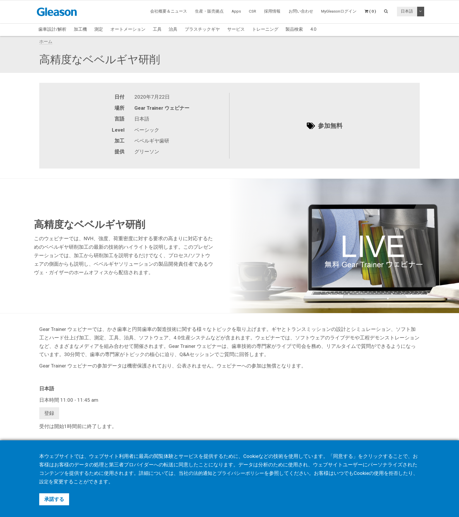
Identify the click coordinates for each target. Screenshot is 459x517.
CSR (252, 11)
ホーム (45, 41)
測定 (98, 29)
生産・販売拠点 (209, 11)
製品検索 (294, 29)
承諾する (54, 499)
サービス (236, 29)
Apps (236, 11)
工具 (157, 29)
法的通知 (203, 473)
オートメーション (127, 29)
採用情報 (272, 11)
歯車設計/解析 (52, 29)
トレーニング (265, 29)
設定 (54, 482)
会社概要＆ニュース (168, 11)
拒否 (398, 473)
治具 (173, 29)
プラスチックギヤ (202, 29)
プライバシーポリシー (243, 473)
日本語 (407, 11)
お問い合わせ (301, 11)
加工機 (80, 29)
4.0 (313, 29)
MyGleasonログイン (339, 11)
